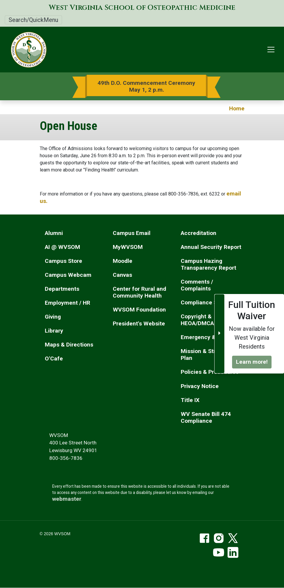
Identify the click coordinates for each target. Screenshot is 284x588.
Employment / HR (67, 302)
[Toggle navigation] (271, 49)
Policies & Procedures (210, 371)
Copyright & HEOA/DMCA (197, 320)
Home (237, 108)
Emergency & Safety (208, 337)
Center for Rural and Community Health (139, 292)
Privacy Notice (200, 386)
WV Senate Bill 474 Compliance (206, 417)
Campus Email (131, 233)
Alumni (54, 233)
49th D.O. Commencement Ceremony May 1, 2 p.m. (146, 86)
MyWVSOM (128, 247)
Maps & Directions (69, 344)
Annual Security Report (211, 247)
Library (54, 330)
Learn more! (252, 361)
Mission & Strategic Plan (206, 354)
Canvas (122, 274)
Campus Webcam (68, 274)
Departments (62, 288)
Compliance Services (208, 302)
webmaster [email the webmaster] (66, 498)
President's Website (139, 323)
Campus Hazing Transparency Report (208, 264)
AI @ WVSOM (62, 247)
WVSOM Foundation (139, 309)
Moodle (122, 261)
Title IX (190, 400)
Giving (53, 316)
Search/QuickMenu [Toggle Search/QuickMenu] (33, 19)
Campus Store (63, 261)
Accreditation (198, 233)
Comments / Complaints (197, 285)
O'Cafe (54, 358)
